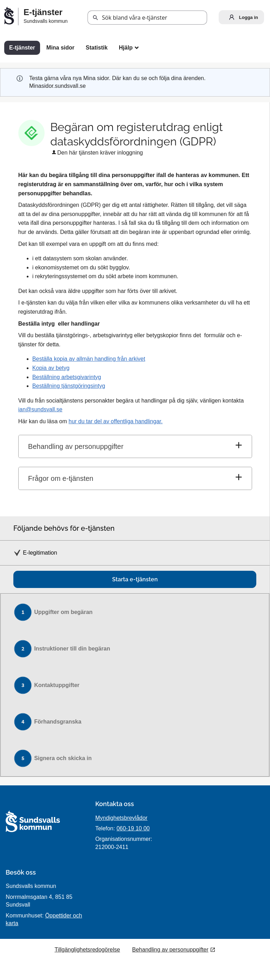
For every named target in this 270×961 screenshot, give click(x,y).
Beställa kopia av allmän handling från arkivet (88, 359)
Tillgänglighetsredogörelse (87, 950)
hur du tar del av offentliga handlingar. (115, 421)
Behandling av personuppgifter (75, 446)
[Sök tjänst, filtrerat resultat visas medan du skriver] (147, 18)
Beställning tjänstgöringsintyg (68, 386)
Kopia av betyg (51, 368)
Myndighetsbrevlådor (121, 818)
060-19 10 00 (132, 828)
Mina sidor (60, 48)
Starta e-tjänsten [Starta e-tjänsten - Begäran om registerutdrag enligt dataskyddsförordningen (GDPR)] (135, 579)
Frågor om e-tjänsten (61, 478)
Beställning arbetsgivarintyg (66, 377)
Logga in (242, 17)
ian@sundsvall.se (40, 409)
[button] (95, 18)
